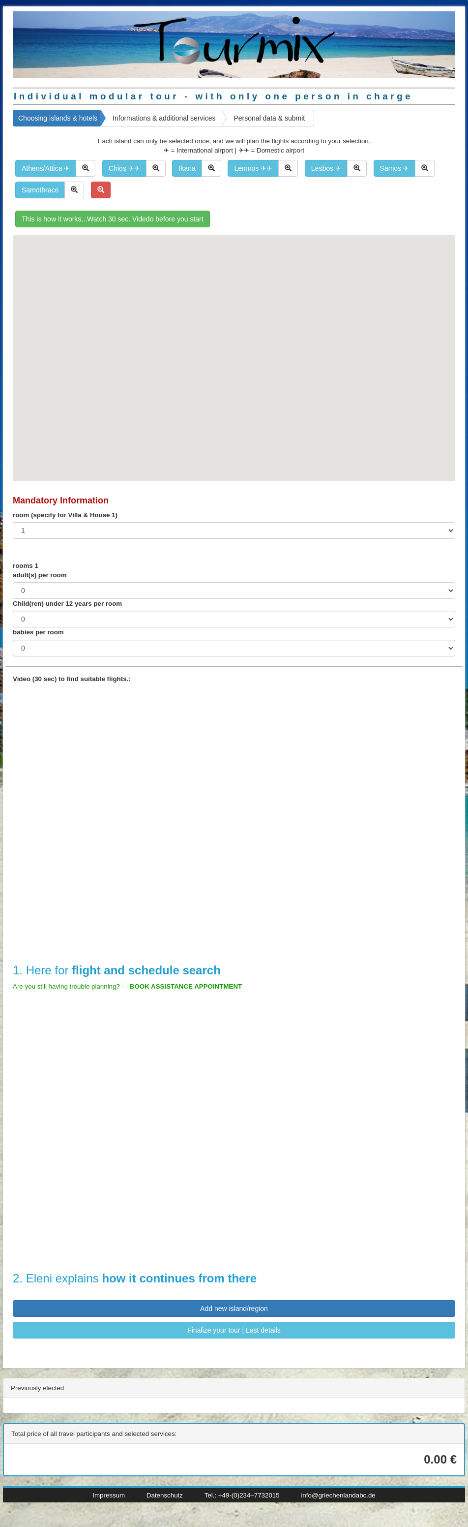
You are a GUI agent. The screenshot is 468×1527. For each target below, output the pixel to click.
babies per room (38, 632)
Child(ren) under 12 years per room (67, 603)
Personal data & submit (269, 118)
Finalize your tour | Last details (234, 1330)
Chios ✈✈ (124, 168)
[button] (169, 430)
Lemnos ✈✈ (253, 168)
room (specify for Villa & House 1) (65, 515)
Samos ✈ (394, 168)
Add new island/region (234, 1308)
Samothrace (40, 190)
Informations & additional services (164, 118)
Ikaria (186, 168)
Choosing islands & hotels (57, 118)
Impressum (108, 1495)
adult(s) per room (40, 575)
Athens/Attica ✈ (46, 168)
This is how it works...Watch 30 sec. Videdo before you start (113, 219)
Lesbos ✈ (326, 168)
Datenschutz (164, 1495)
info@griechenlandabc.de (338, 1495)
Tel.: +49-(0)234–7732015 (242, 1495)
